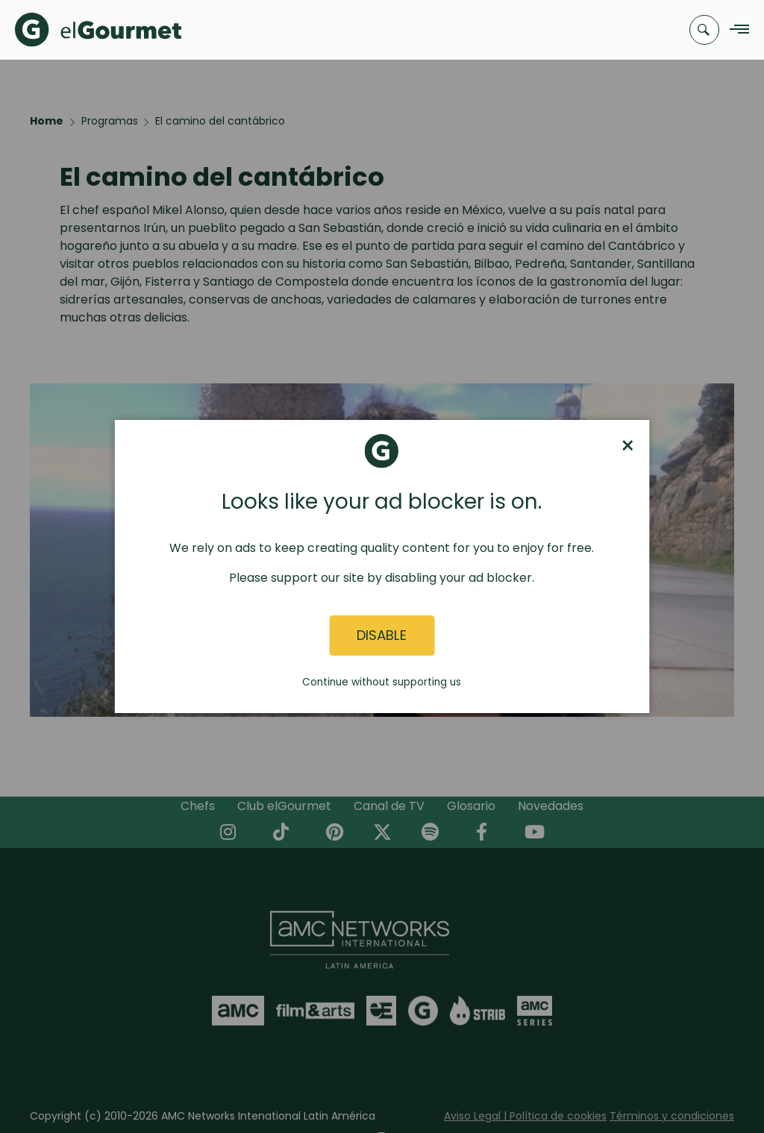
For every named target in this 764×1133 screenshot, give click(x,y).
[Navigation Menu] (735, 30)
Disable (382, 636)
